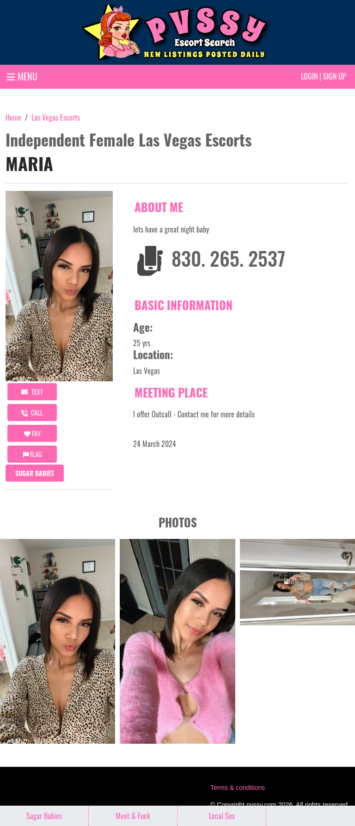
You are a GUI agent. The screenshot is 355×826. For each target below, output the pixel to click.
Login (309, 76)
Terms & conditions (237, 787)
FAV (32, 433)
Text (32, 392)
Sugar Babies (34, 473)
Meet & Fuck (133, 815)
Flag (32, 454)
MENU (22, 76)
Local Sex (222, 815)
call (32, 412)
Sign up (334, 76)
